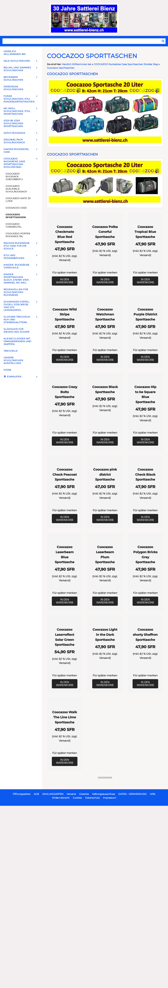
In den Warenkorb (64, 306)
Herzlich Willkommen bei (77, 64)
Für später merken (64, 298)
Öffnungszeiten (22, 972)
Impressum (109, 976)
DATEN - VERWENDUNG (132, 972)
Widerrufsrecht (61, 976)
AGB (36, 972)
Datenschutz (92, 976)
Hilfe (152, 972)
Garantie (84, 972)
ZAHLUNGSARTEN (52, 972)
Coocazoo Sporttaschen (60, 67)
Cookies (77, 976)
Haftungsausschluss (103, 972)
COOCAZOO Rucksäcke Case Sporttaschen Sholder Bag (126, 64)
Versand (64, 285)
